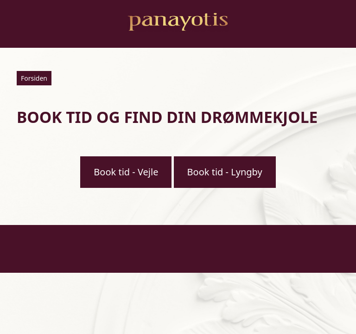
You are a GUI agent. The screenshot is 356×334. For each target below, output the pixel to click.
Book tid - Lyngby (224, 172)
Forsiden (34, 78)
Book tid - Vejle (126, 172)
